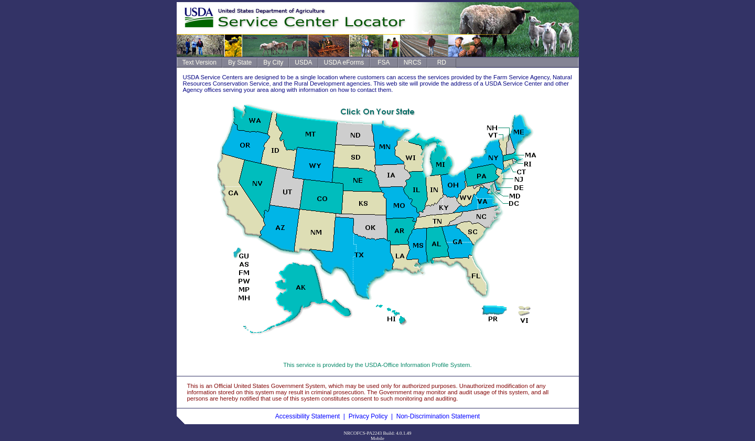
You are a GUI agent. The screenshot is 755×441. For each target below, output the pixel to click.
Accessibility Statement (307, 416)
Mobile (377, 438)
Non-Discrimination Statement (438, 416)
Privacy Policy (368, 416)
